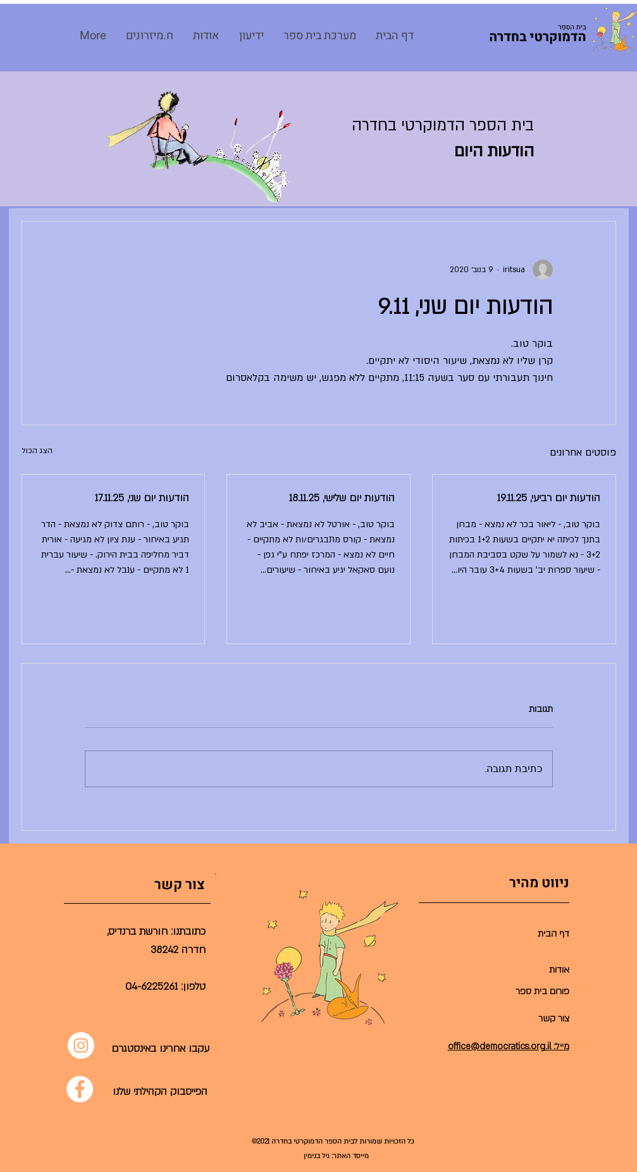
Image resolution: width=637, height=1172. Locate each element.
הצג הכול (37, 451)
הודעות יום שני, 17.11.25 (142, 498)
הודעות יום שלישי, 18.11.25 (342, 498)
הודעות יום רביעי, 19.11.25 (548, 498)
